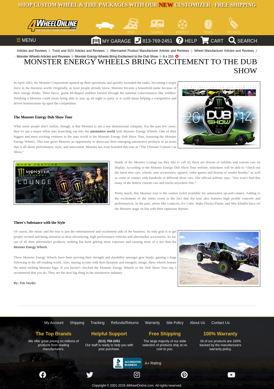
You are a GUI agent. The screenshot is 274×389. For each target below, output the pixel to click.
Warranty (152, 323)
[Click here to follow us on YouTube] (231, 375)
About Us (197, 323)
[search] (242, 41)
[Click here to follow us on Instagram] (137, 375)
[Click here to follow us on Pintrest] (184, 375)
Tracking (97, 323)
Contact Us (220, 323)
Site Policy (174, 323)
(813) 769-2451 (109, 341)
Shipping (77, 323)
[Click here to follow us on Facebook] (42, 375)
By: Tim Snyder (25, 283)
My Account (53, 323)
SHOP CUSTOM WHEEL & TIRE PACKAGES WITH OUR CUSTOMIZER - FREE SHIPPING (137, 5)
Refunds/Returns (125, 323)
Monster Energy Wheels (30, 247)
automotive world (102, 131)
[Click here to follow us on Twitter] (89, 375)
